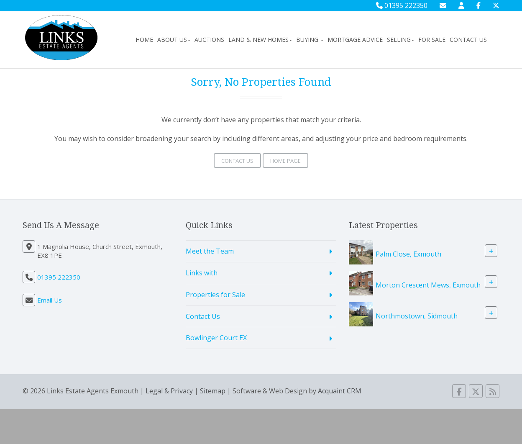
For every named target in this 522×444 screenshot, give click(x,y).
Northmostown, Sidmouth (417, 316)
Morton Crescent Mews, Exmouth (428, 285)
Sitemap (212, 390)
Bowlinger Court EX (216, 337)
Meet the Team (210, 251)
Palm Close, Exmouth (408, 254)
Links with (202, 272)
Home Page (285, 160)
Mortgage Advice (355, 40)
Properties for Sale (215, 294)
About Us (173, 40)
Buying (309, 40)
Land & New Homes (260, 40)
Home (144, 40)
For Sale (431, 40)
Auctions (209, 40)
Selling (400, 40)
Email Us (49, 300)
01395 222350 (401, 5)
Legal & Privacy (169, 390)
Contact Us (468, 40)
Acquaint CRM (339, 390)
